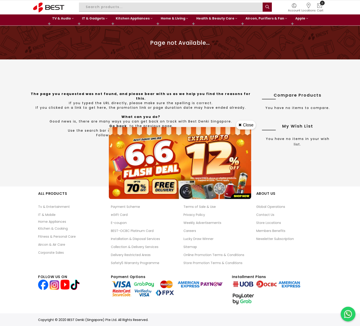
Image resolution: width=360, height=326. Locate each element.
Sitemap (190, 247)
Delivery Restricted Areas (131, 255)
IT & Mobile (47, 214)
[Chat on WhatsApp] (348, 314)
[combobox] (171, 7)
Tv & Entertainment (54, 206)
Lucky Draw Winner (198, 239)
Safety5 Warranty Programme (135, 263)
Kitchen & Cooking (53, 228)
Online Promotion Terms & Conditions (213, 255)
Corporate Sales (51, 252)
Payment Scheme (125, 206)
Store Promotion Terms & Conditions (212, 263)
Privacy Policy (194, 214)
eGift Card (119, 214)
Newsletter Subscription (275, 239)
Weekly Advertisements (202, 222)
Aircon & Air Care (51, 244)
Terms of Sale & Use (199, 206)
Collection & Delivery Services (134, 247)
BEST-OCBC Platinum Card (132, 230)
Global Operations (270, 206)
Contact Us (265, 214)
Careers (189, 230)
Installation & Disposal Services (135, 239)
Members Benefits (270, 230)
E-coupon (119, 222)
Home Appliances (52, 221)
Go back (118, 126)
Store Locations (268, 222)
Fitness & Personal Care (57, 236)
